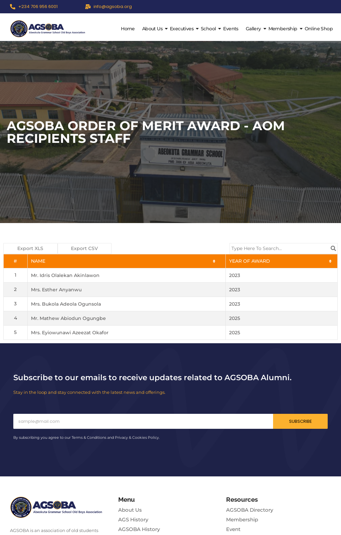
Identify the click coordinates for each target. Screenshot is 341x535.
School (209, 29)
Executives (182, 29)
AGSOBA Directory (249, 510)
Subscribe (300, 421)
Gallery (254, 29)
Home (128, 29)
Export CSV (84, 248)
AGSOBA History (139, 529)
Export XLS (30, 248)
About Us (153, 29)
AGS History (133, 519)
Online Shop (319, 29)
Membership (283, 29)
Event (233, 529)
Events (230, 29)
